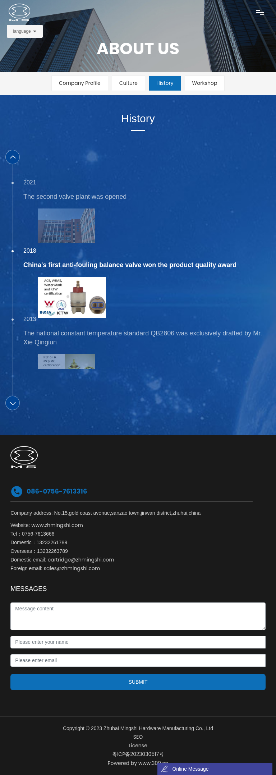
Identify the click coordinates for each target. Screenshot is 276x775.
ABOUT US (138, 48)
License (138, 745)
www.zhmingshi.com (57, 525)
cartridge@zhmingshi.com (81, 559)
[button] (12, 157)
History (165, 83)
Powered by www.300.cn (137, 763)
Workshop (204, 83)
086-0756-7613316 (57, 491)
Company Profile (80, 83)
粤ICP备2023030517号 (138, 754)
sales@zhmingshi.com (72, 568)
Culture (128, 83)
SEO (138, 736)
